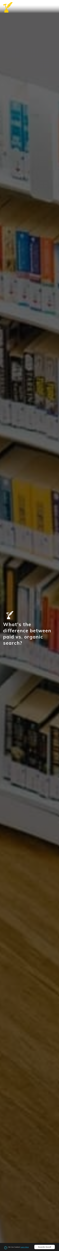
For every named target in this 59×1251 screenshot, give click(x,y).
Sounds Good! (44, 1247)
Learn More (24, 1247)
